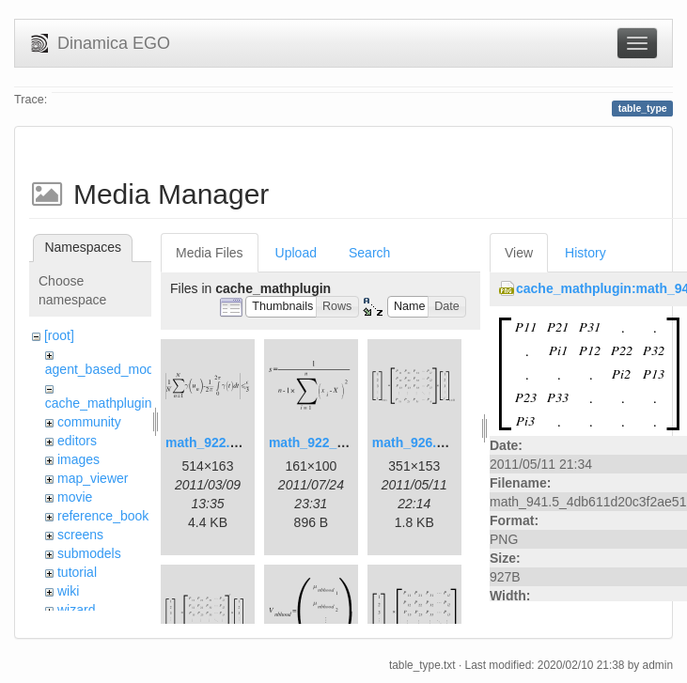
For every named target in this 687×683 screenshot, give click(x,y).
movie (74, 496)
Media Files (209, 252)
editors (77, 440)
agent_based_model (104, 369)
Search (369, 252)
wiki (68, 590)
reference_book (102, 515)
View (519, 252)
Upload (296, 252)
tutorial (77, 572)
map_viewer (92, 478)
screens (80, 534)
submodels (89, 553)
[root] (59, 335)
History (585, 252)
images (78, 459)
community (89, 421)
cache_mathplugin (98, 403)
